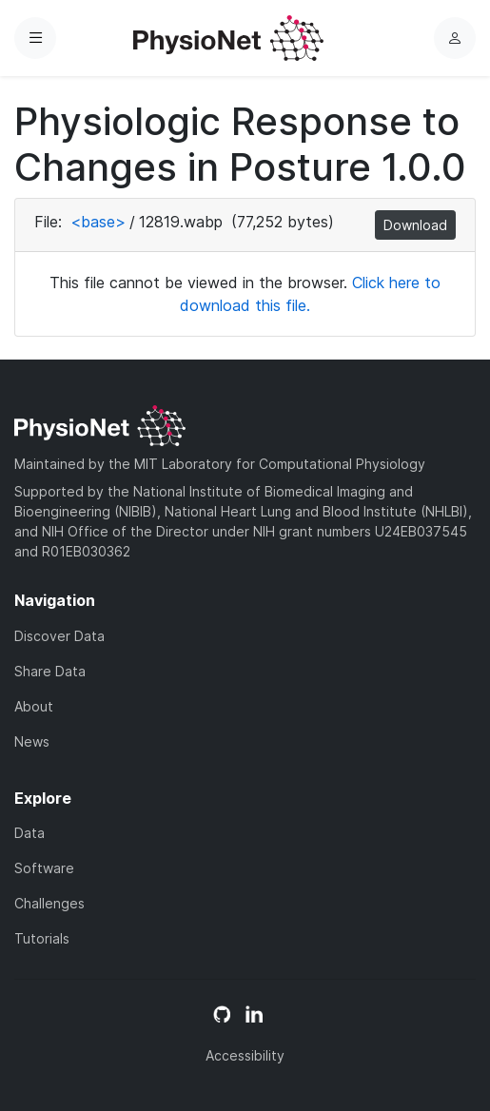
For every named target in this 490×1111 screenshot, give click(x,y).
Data (29, 833)
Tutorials (41, 938)
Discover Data (59, 636)
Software (44, 868)
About (33, 706)
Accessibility (245, 1055)
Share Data (50, 671)
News (31, 741)
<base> (98, 221)
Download (415, 225)
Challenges (49, 903)
